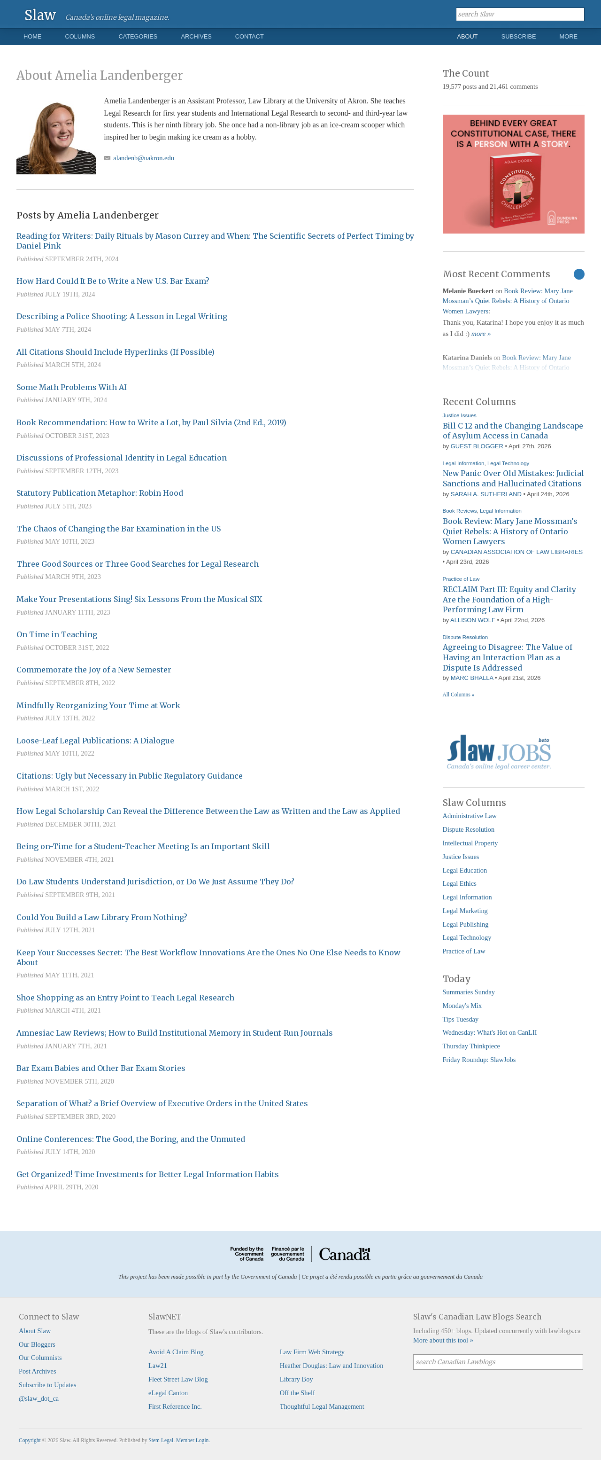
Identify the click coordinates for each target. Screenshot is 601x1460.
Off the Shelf (297, 1393)
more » (481, 333)
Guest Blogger (477, 446)
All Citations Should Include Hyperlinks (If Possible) (115, 352)
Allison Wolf (472, 620)
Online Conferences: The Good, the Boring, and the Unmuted (130, 1139)
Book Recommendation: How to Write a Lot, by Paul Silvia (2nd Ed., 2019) (151, 422)
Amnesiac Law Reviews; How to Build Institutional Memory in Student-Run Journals (174, 1033)
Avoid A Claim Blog (176, 1352)
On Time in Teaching (56, 634)
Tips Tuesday (461, 1019)
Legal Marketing (465, 910)
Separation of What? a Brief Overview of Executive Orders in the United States (162, 1103)
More (569, 36)
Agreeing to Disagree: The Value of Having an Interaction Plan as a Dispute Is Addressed (507, 657)
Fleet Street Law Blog (178, 1379)
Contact (249, 36)
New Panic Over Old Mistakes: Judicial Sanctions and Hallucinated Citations (513, 478)
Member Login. (193, 1440)
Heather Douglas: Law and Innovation (332, 1365)
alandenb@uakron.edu (143, 158)
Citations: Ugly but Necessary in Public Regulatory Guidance (129, 776)
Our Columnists (40, 1357)
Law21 (157, 1365)
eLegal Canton (168, 1393)
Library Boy (296, 1379)
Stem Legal (160, 1440)
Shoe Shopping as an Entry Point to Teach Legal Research (125, 997)
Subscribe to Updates (47, 1385)
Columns (80, 36)
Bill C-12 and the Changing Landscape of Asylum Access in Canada (513, 431)
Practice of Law (461, 579)
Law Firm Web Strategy (312, 1352)
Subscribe (518, 36)
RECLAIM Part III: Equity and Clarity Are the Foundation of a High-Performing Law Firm (509, 599)
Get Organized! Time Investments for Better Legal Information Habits (147, 1174)
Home (32, 36)
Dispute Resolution (465, 637)
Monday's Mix (462, 1005)
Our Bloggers (37, 1344)
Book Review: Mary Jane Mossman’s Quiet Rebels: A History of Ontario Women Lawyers (508, 301)
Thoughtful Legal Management (322, 1406)
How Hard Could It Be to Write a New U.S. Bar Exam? (112, 281)
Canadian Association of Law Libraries (517, 551)
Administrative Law (470, 816)
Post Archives (37, 1371)
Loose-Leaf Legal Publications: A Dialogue (95, 740)
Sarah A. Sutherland (486, 494)
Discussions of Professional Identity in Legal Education (121, 457)
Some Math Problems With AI (71, 387)
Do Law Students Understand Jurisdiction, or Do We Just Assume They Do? (155, 881)
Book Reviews (460, 511)
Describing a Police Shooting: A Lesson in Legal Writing (121, 316)
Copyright (30, 1440)
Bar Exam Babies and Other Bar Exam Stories (100, 1068)
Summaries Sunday (469, 992)
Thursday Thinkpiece (471, 1046)
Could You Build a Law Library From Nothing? (101, 917)
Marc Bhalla (472, 677)
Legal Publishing (466, 924)
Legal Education (465, 870)
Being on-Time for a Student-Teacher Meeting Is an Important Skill (143, 846)
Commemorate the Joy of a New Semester (93, 669)
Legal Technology (508, 463)
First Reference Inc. (175, 1406)
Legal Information (464, 463)
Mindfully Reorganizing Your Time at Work (98, 705)
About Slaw (35, 1331)
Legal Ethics (460, 883)
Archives (196, 36)
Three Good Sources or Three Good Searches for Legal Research (137, 564)
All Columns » (459, 694)
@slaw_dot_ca (39, 1398)
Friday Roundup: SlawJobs (479, 1059)
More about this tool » (443, 1340)
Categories (137, 36)
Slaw (40, 15)
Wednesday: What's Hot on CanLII (490, 1032)
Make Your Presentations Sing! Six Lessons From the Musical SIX (139, 599)
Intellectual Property (470, 843)
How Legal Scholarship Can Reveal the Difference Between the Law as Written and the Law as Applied (208, 811)
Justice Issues (460, 415)
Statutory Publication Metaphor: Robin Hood (99, 493)
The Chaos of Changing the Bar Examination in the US (118, 528)
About (467, 36)
